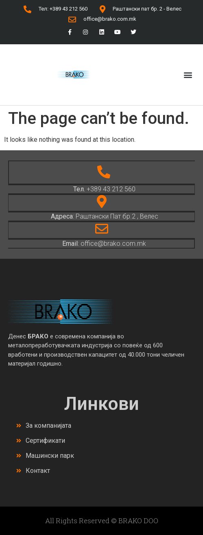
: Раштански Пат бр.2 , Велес (104, 216)
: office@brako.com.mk (104, 243)
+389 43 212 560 (104, 189)
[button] (188, 74)
